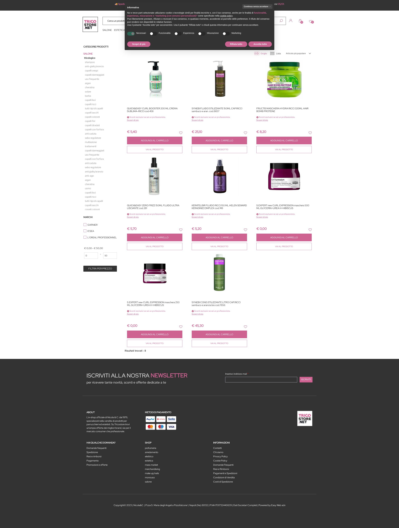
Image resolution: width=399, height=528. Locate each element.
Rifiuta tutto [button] (236, 44)
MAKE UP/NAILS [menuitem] (152, 473)
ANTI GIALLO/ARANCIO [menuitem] (94, 171)
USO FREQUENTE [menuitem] (92, 79)
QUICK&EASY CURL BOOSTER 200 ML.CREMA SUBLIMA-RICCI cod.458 (152, 110)
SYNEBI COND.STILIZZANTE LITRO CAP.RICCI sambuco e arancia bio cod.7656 (216, 304)
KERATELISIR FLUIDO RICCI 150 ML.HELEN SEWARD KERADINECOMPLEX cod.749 (219, 207)
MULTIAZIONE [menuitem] (91, 142)
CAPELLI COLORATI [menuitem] (92, 116)
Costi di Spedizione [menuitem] (223, 481)
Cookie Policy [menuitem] (220, 460)
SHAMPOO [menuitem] (90, 62)
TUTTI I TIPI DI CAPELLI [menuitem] (94, 108)
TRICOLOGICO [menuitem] (89, 58)
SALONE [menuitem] (107, 30)
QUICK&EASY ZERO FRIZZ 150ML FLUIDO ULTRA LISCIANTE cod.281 (153, 207)
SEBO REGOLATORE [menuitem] (93, 137)
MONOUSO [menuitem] (150, 477)
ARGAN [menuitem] (88, 83)
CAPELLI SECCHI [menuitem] (92, 112)
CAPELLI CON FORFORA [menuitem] (94, 129)
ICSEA (90, 231)
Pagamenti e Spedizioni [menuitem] (225, 473)
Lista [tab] (278, 53)
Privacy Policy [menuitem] (220, 456)
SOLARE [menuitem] (88, 91)
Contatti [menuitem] (217, 448)
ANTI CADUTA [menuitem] (90, 133)
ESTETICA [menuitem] (119, 30)
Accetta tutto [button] (260, 44)
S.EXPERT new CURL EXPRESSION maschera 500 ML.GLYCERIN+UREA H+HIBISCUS (282, 207)
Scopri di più (133, 120)
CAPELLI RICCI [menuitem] (90, 104)
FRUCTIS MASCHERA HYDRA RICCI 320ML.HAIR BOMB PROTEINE (282, 110)
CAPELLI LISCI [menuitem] (90, 100)
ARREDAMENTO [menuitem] (151, 452)
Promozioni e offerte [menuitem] (97, 464)
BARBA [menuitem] (88, 95)
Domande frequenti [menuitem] (96, 448)
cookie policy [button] (226, 15)
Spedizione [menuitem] (92, 452)
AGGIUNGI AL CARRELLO (154, 140)
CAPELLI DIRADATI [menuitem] (92, 125)
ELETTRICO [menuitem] (149, 456)
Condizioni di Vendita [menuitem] (224, 477)
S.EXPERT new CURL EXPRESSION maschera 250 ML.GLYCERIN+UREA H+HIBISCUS (153, 304)
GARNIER (92, 224)
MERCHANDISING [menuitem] (152, 469)
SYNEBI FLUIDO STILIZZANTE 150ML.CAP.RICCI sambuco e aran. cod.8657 (217, 110)
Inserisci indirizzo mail (236, 373)
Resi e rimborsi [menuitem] (94, 456)
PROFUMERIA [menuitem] (150, 448)
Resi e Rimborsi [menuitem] (221, 469)
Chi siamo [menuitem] (218, 452)
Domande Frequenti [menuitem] (223, 464)
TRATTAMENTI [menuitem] (90, 146)
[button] (281, 21)
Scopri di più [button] (138, 44)
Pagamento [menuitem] (93, 460)
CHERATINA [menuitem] (89, 87)
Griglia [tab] (264, 53)
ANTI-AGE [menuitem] (89, 175)
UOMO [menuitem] (88, 188)
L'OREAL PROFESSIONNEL (102, 237)
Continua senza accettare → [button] (257, 6)
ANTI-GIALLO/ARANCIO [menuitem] (94, 66)
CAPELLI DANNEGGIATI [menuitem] (94, 74)
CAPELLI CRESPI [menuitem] (91, 70)
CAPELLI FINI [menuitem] (90, 121)
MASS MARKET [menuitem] (151, 464)
